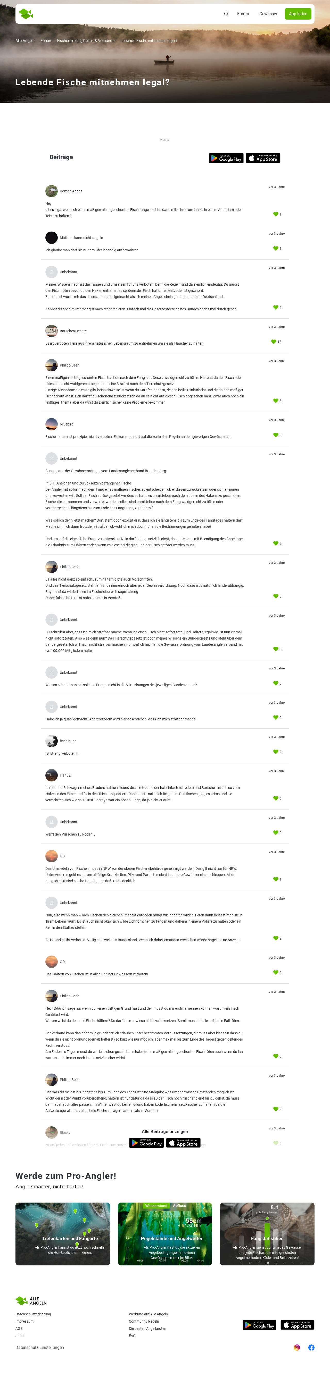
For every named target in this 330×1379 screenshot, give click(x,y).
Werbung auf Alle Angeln (148, 1314)
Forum (243, 13)
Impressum (24, 1321)
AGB (19, 1328)
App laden (298, 13)
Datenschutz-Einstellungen (39, 1347)
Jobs (19, 1336)
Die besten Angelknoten (147, 1328)
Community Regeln (144, 1321)
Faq (132, 1336)
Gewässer (268, 13)
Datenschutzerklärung (33, 1314)
